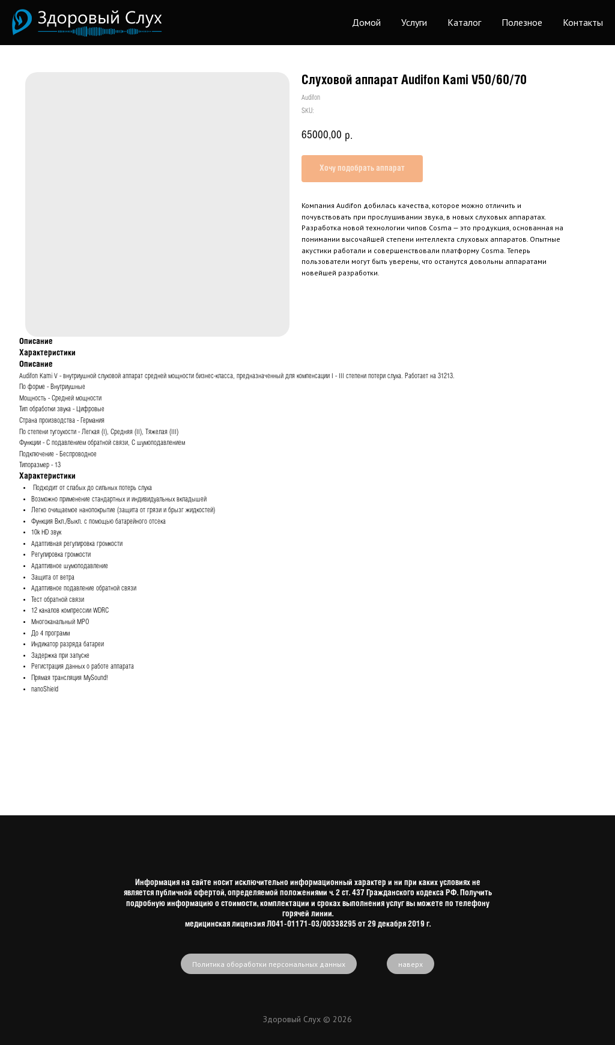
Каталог (464, 22)
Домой (366, 22)
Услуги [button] (414, 22)
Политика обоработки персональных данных (268, 964)
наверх (410, 964)
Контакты (583, 22)
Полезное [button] (521, 22)
